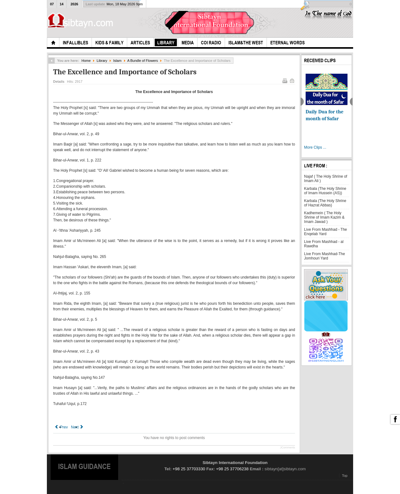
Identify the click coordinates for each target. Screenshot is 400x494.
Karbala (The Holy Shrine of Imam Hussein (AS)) (325, 190)
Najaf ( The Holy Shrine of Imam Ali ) (325, 178)
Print (284, 80)
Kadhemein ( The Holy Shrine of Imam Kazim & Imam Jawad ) (324, 217)
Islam (117, 60)
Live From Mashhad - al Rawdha (323, 244)
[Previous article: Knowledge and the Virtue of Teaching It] (61, 427)
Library (102, 60)
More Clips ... (315, 147)
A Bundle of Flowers (142, 60)
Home (86, 60)
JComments (287, 447)
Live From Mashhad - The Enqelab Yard (325, 231)
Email (291, 80)
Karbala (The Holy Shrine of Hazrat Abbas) (325, 203)
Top (345, 475)
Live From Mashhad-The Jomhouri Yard (324, 256)
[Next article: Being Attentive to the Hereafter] (77, 427)
